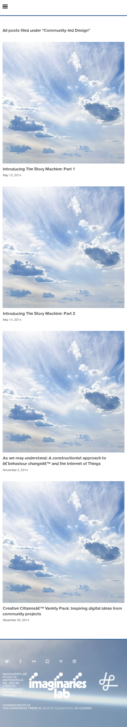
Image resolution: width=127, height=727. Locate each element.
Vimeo (60, 661)
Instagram (47, 661)
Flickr (33, 661)
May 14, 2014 (12, 319)
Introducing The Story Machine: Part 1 (39, 168)
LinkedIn (74, 661)
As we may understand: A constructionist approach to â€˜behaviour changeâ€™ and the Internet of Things (54, 460)
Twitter (7, 661)
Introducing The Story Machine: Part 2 (39, 313)
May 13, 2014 (12, 175)
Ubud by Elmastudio (57, 708)
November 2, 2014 (15, 470)
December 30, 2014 (16, 620)
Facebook (20, 661)
